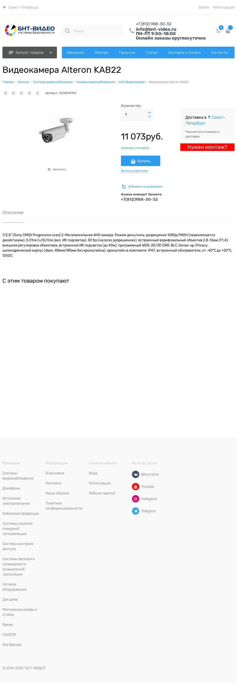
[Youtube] (135, 486)
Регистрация (224, 7)
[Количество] (137, 114)
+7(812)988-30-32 (139, 199)
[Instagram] (135, 498)
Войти (204, 7)
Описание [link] (12, 212)
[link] (20, 7)
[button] (149, 113)
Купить (144, 161)
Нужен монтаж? (207, 147)
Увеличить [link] (59, 169)
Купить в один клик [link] (134, 170)
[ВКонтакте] (135, 474)
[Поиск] (67, 31)
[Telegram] (135, 511)
